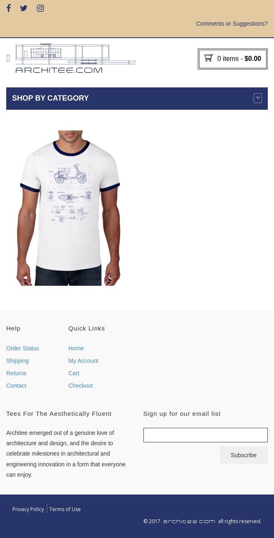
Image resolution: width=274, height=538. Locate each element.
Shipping (17, 360)
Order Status (22, 348)
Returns (16, 373)
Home (76, 348)
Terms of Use (65, 509)
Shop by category (137, 98)
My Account (83, 360)
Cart (73, 373)
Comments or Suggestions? (232, 23)
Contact (16, 385)
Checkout (80, 385)
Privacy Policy (28, 509)
